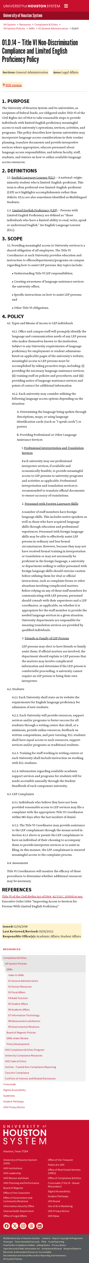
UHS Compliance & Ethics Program (24, 1049)
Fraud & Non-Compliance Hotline (19, 1245)
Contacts (46, 1238)
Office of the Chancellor (16, 1192)
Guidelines (9, 1095)
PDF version (14, 85)
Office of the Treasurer (60, 1159)
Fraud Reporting (56, 1241)
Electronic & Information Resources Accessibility (27, 1252)
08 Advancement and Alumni (24, 1021)
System (9, 24)
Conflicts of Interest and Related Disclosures (30, 1078)
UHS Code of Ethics (15, 1061)
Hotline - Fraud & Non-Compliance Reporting (30, 1067)
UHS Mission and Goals (16, 1178)
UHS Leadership (12, 1173)
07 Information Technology (23, 1015)
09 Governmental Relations (23, 1026)
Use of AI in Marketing (60, 1206)
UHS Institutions (12, 1168)
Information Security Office (18, 1206)
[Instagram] (23, 1226)
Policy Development (18, 1044)
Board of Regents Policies (21, 1032)
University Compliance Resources (23, 1055)
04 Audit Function (18, 998)
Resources (25, 24)
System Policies (14, 28)
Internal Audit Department (18, 1211)
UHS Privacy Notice (14, 1107)
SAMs (32, 28)
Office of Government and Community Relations (17, 1199)
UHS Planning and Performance (21, 1183)
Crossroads (9, 1084)
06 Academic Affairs (19, 1009)
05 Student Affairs (18, 1003)
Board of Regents (13, 1187)
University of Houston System (22, 15)
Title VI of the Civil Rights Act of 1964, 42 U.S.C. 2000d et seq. (42, 896)
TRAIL (44, 1241)
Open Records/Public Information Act (21, 1248)
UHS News (53, 1216)
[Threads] (31, 1226)
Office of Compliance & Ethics (64, 1178)
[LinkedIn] (39, 1226)
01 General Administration (53, 28)
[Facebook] (6, 1226)
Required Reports (72, 1248)
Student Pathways (13, 1101)
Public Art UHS (56, 1164)
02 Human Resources (20, 986)
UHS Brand (54, 1201)
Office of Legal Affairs (15, 1216)
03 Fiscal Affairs (16, 992)
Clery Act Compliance (17, 1072)
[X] (15, 1226)
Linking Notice (43, 1245)
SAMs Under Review (17, 1038)
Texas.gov (8, 1241)
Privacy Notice (59, 1245)
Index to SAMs (16, 975)
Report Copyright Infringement (67, 1238)
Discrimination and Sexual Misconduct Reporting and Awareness (34, 1255)
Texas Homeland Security (27, 1241)
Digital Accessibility (14, 1090)
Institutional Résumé (52, 1248)
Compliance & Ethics (46, 24)
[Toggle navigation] (66, 6)
